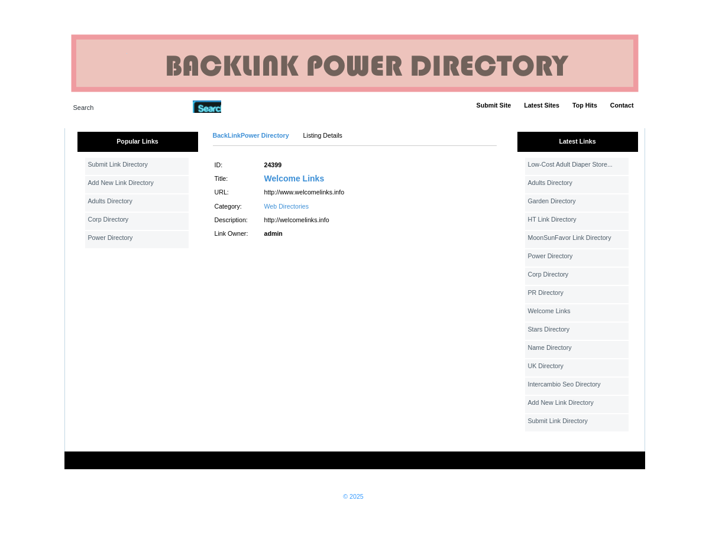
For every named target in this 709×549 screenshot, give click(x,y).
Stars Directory (548, 329)
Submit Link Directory (118, 164)
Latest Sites (541, 105)
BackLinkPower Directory (251, 135)
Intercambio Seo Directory (564, 384)
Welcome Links (294, 178)
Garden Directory (552, 200)
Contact (622, 105)
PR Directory (546, 292)
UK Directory (546, 365)
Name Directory (550, 347)
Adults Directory (110, 200)
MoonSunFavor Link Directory (569, 237)
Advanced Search (252, 106)
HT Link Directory (552, 219)
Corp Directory (108, 219)
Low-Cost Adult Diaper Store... (570, 164)
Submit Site (494, 105)
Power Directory (110, 237)
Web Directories (286, 206)
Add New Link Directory (121, 182)
